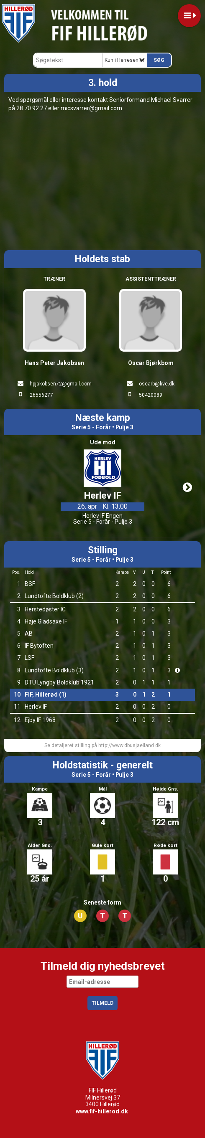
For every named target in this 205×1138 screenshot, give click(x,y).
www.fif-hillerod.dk (102, 1111)
